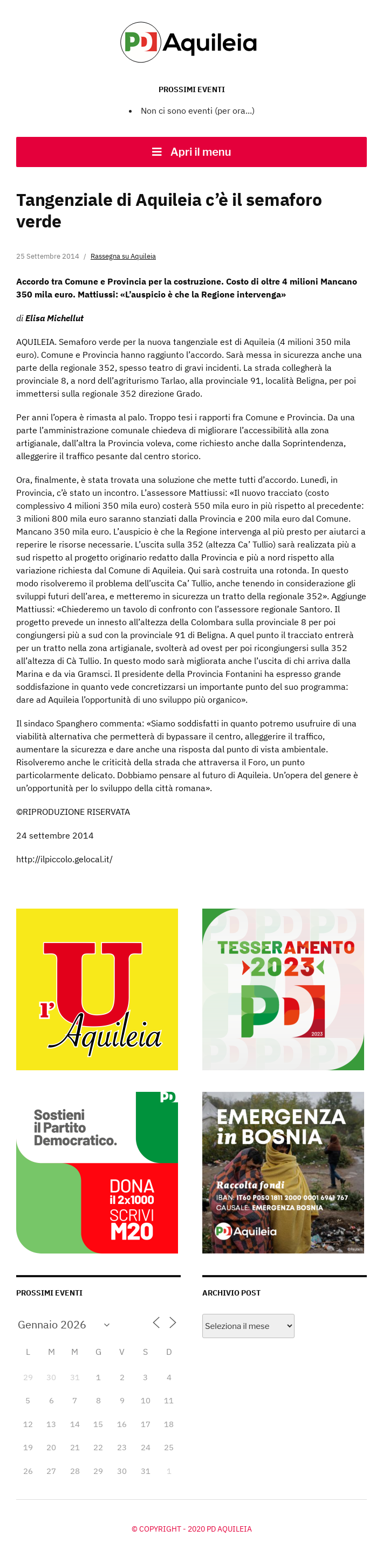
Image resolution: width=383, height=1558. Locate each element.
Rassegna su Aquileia (123, 256)
